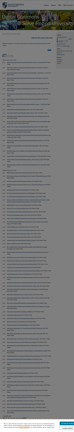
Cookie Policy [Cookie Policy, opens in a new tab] (50, 427)
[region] (37, 425)
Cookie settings (24, 427)
